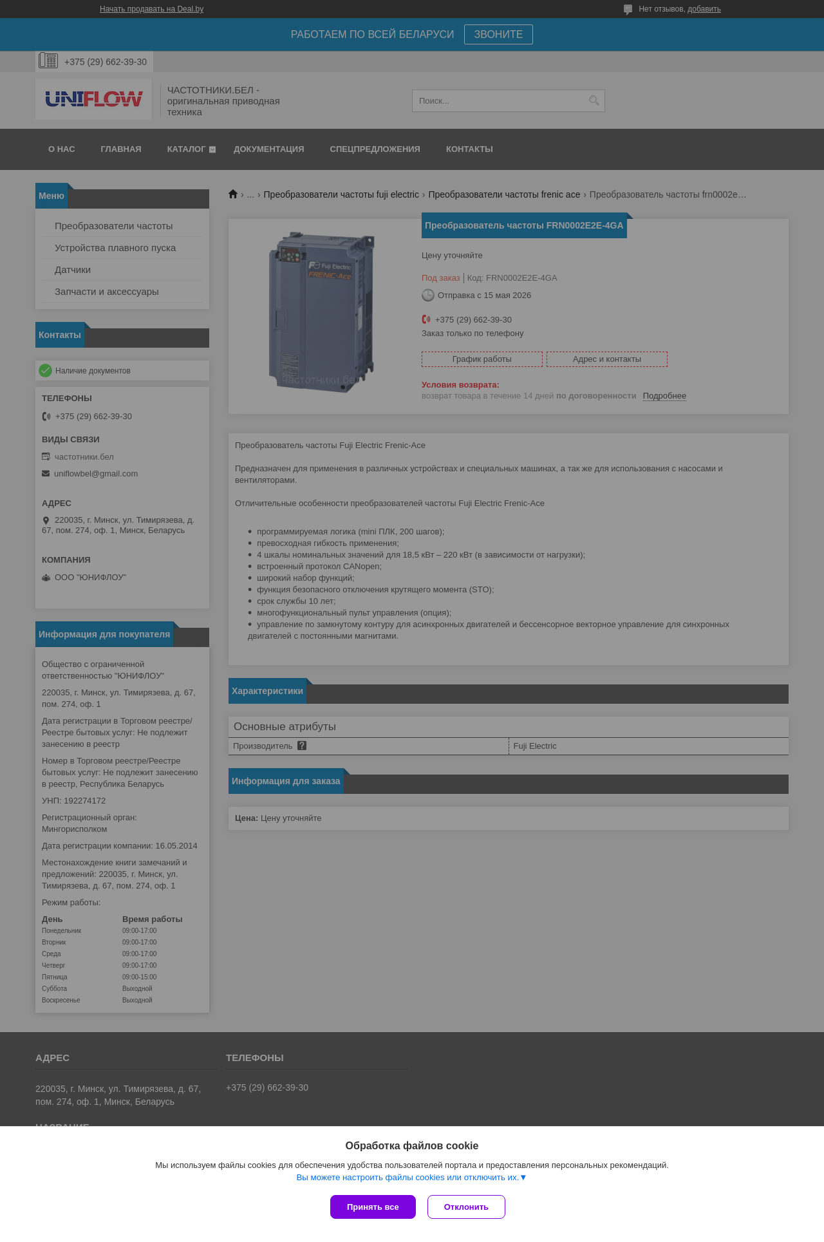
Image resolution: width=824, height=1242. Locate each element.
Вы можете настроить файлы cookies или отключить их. (407, 1178)
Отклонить (467, 1207)
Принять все (373, 1207)
